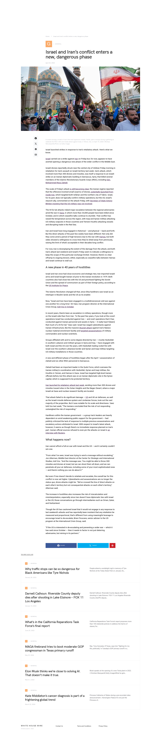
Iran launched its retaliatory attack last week (65, 385)
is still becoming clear (79, 189)
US (87, 397)
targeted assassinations (91, 331)
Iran (76, 159)
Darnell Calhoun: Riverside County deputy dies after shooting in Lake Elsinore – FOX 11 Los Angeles (54, 597)
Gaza (61, 213)
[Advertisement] (80, 14)
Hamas (102, 237)
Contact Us (59, 726)
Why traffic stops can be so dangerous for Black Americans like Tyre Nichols (52, 571)
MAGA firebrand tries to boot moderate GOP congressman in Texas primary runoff (54, 649)
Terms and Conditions (84, 726)
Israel (48, 159)
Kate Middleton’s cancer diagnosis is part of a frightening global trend (55, 698)
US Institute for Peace (58, 285)
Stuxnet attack (85, 328)
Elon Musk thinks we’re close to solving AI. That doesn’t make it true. (52, 673)
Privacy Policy (103, 726)
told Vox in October (65, 307)
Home (47, 36)
